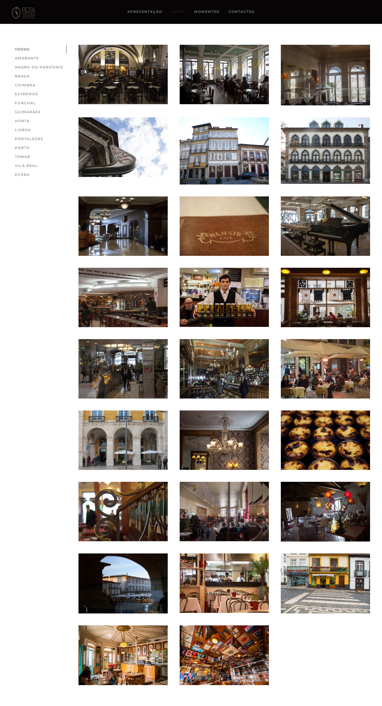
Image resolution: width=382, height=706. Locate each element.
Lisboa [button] (23, 130)
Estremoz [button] (26, 94)
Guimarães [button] (28, 112)
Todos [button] (22, 49)
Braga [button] (22, 76)
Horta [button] (22, 121)
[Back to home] (24, 12)
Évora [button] (22, 175)
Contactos (242, 12)
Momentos (207, 12)
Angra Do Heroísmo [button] (39, 67)
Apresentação (144, 12)
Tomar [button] (22, 157)
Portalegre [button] (29, 139)
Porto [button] (22, 148)
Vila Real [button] (26, 166)
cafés (178, 12)
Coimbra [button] (25, 85)
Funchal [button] (25, 103)
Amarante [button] (27, 58)
